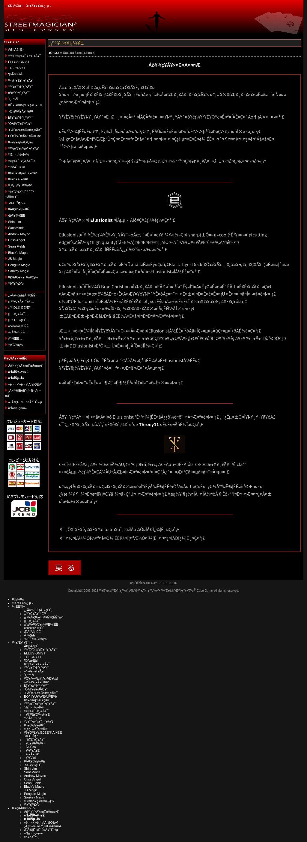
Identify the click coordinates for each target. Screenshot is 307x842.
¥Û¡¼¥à (14, 6)
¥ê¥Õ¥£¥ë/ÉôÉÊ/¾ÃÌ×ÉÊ (43, 732)
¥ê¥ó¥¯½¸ (31, 837)
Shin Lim (14, 222)
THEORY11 (16, 68)
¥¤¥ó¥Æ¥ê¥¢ (18, 179)
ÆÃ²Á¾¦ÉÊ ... (18, 332)
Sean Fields (16, 246)
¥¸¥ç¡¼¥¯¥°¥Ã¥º (20, 185)
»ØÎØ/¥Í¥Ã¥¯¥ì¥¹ (20, 111)
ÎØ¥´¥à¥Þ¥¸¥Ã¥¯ (20, 117)
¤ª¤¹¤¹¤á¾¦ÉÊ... (19, 326)
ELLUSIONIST (19, 62)
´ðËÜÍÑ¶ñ (31, 736)
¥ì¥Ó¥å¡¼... (16, 345)
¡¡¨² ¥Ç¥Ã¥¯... (18, 314)
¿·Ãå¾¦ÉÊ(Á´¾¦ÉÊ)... (23, 295)
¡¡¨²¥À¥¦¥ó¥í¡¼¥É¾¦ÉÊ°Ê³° (43, 617)
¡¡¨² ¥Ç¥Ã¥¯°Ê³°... (21, 301)
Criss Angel (16, 240)
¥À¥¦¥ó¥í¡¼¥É (18, 209)
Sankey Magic (18, 271)
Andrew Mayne (19, 234)
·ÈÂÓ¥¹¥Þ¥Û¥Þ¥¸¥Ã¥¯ (25, 130)
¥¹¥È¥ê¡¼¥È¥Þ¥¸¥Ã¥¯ (24, 56)
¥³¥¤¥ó (30, 757)
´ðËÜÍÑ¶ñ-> (16, 203)
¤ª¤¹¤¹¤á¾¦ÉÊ (34, 628)
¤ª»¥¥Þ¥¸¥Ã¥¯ (18, 93)
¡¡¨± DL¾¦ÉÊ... (18, 320)
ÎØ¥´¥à (30, 747)
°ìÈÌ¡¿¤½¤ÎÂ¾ (18, 154)
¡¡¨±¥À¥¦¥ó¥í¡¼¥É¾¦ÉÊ (41, 624)
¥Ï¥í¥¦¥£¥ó (16, 283)
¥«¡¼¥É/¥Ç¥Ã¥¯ (36, 711)
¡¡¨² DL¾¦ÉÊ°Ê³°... (21, 307)
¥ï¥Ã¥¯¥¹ (31, 754)
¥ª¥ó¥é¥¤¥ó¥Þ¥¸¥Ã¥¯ (24, 148)
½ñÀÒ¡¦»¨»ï (16, 167)
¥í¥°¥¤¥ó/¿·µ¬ (38, 6)
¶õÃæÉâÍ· (15, 74)
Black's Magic (18, 252)
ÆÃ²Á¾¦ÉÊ (32, 631)
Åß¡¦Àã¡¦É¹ (16, 49)
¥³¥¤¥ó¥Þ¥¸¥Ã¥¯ (20, 87)
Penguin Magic (19, 265)
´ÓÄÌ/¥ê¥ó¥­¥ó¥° (20, 123)
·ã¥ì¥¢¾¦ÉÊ (16, 215)
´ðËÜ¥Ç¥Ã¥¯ (34, 739)
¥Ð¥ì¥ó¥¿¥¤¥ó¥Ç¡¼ (23, 277)
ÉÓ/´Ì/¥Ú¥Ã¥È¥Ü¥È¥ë (24, 136)
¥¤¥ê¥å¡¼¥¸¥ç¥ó (20, 142)
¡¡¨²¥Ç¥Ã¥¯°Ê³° (35, 613)
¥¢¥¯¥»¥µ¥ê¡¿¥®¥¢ (22, 173)
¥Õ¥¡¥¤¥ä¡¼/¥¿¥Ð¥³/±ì (25, 105)
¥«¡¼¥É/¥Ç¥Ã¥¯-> (21, 161)
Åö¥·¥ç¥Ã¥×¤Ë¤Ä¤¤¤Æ (25, 366)
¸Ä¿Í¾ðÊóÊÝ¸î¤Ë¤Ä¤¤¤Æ (43, 826)
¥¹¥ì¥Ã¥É (32, 750)
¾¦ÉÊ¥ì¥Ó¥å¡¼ (35, 639)
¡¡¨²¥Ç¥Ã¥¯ (32, 621)
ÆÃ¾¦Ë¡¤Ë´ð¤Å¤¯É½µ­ (25, 402)
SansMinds (16, 228)
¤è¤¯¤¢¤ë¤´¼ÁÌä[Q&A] (25, 384)
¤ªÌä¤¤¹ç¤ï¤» (17, 408)
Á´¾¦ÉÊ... (15, 338)
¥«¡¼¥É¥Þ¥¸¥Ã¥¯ (21, 80)
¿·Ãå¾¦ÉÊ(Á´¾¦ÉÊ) (38, 610)
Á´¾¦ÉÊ (29, 635)
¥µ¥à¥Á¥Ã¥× (34, 743)
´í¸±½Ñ (13, 99)
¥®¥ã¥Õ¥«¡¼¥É (37, 714)
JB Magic (15, 258)
